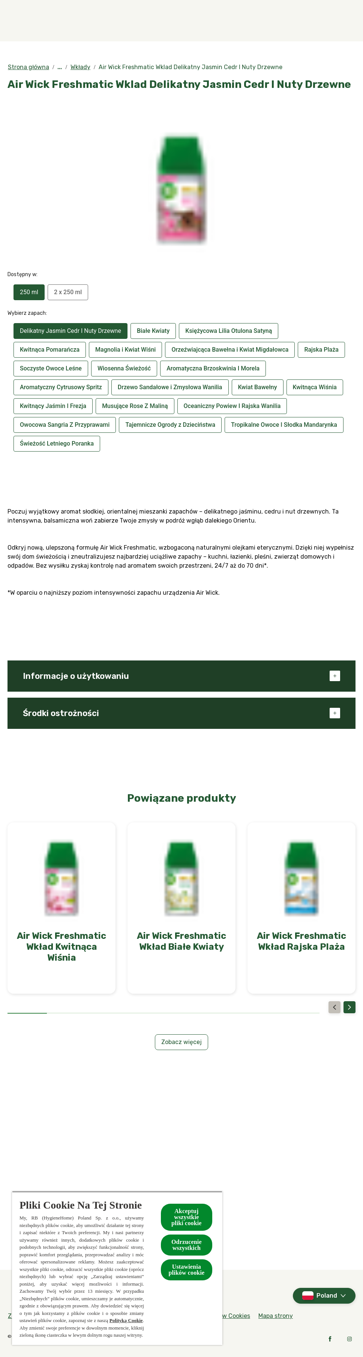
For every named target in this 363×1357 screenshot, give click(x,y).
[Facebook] (330, 1339)
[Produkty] (127, 20)
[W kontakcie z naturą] (269, 20)
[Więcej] (324, 21)
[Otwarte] (348, 20)
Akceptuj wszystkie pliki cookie (186, 1217)
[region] (117, 1268)
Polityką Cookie (126, 1320)
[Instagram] (350, 1339)
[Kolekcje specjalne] (190, 20)
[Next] (350, 1007)
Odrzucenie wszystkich (186, 1245)
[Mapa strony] (275, 1316)
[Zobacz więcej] (181, 1042)
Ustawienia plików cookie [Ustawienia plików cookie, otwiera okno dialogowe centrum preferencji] (186, 1269)
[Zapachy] (78, 20)
